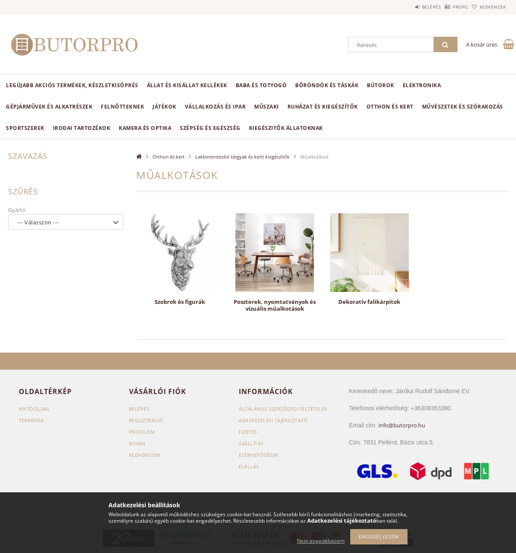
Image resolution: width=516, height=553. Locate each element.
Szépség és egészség (210, 128)
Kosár (137, 443)
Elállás (249, 466)
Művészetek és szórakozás (462, 106)
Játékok (164, 106)
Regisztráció (146, 420)
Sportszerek (25, 128)
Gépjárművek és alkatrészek (49, 106)
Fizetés (248, 432)
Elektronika (422, 85)
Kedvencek (488, 7)
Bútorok (380, 85)
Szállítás (251, 443)
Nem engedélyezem (321, 540)
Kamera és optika (145, 128)
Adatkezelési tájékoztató (273, 420)
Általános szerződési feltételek (283, 409)
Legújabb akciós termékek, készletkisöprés (72, 85)
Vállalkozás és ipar (215, 106)
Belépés (409, 7)
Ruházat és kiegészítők (322, 106)
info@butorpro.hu (401, 425)
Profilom (142, 432)
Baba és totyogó (261, 85)
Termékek (31, 420)
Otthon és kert (389, 106)
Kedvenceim (144, 455)
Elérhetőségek (259, 455)
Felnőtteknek (122, 106)
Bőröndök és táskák (326, 85)
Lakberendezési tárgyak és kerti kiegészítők (242, 156)
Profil (447, 7)
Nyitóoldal (34, 409)
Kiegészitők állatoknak (286, 128)
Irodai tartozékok (82, 128)
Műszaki (266, 106)
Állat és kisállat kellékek (187, 85)
